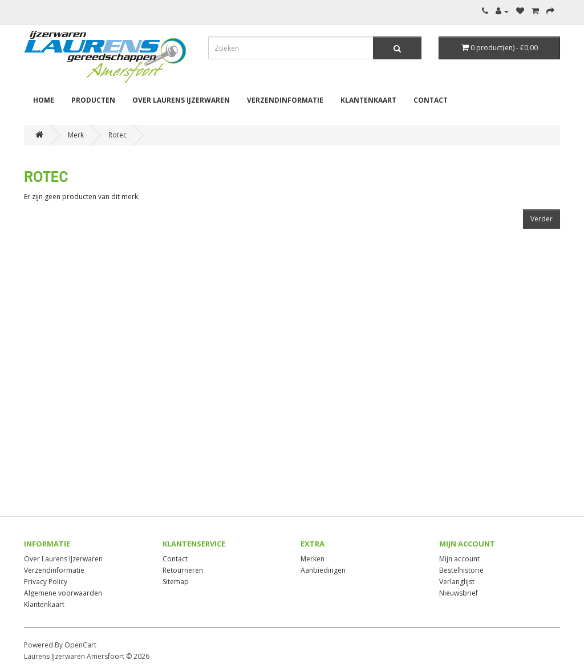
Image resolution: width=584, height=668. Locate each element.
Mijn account (459, 559)
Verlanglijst (456, 581)
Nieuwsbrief (458, 593)
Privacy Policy (45, 581)
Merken (313, 559)
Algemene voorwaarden (63, 593)
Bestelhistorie (461, 570)
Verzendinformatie (285, 100)
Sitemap (176, 581)
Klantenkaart (368, 100)
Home (43, 100)
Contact (430, 100)
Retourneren (183, 570)
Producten (93, 100)
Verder (541, 219)
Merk (76, 135)
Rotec (117, 135)
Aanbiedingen (323, 570)
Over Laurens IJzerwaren (181, 100)
